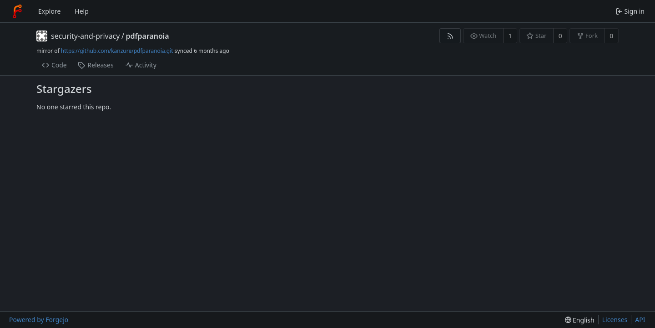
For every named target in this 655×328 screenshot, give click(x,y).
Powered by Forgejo (38, 319)
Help (82, 11)
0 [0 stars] (560, 35)
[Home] (17, 11)
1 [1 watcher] (510, 35)
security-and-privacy (85, 36)
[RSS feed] (450, 35)
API (640, 319)
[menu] (580, 320)
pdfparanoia (147, 36)
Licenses (615, 319)
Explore (49, 11)
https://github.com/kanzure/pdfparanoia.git (117, 51)
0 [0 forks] (611, 35)
